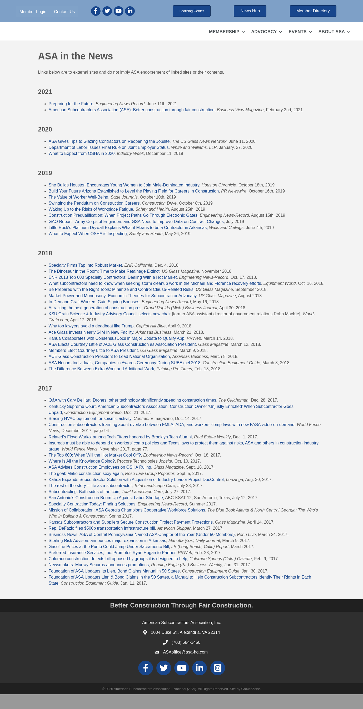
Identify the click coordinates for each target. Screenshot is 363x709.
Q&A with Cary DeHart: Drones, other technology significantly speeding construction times (132, 415)
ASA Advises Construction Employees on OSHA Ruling (100, 482)
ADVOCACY (264, 39)
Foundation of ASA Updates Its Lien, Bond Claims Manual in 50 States (114, 586)
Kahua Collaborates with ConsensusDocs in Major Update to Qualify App (117, 353)
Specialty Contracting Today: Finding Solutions (92, 518)
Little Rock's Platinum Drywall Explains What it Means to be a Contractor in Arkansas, (128, 242)
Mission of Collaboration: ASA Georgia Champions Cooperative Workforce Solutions (127, 525)
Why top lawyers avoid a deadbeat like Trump (91, 341)
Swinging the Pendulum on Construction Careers (94, 218)
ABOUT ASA (332, 39)
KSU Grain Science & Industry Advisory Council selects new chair (110, 329)
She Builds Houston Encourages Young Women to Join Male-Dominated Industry (124, 199)
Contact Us (64, 11)
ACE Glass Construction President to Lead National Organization (109, 371)
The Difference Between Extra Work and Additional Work (101, 383)
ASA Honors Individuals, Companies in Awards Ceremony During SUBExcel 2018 (125, 377)
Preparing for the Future (71, 118)
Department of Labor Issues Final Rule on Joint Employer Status (109, 162)
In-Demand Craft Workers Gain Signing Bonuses (94, 316)
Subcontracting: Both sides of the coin (84, 506)
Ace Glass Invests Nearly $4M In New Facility (91, 347)
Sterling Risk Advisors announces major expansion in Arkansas (107, 555)
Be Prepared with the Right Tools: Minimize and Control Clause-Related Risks (121, 304)
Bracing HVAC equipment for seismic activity (90, 433)
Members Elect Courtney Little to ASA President (93, 365)
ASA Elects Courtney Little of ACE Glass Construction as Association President (122, 359)
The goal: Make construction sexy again (86, 488)
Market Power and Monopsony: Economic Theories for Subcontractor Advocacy (122, 310)
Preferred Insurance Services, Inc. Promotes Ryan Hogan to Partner (112, 567)
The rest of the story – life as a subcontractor (90, 500)
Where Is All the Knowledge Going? (82, 476)
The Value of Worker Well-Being (78, 212)
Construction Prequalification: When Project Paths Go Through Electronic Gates (123, 230)
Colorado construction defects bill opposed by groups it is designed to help (118, 573)
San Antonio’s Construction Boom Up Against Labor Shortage (106, 512)
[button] (192, 11)
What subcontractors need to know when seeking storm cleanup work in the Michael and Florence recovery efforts (155, 298)
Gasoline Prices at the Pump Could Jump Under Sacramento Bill (109, 561)
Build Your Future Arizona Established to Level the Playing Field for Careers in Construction (134, 206)
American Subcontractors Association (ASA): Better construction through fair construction (132, 125)
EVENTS (298, 39)
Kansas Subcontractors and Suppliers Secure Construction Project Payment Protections (131, 537)
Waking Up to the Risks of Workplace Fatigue (91, 224)
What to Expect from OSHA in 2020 (82, 168)
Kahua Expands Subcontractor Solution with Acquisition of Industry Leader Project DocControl (136, 494)
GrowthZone (250, 704)
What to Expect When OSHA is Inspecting (88, 248)
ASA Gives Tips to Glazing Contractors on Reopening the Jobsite (109, 156)
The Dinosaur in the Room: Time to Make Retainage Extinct (104, 286)
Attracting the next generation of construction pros (95, 323)
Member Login (32, 11)
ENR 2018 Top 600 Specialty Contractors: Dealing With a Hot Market (113, 292)
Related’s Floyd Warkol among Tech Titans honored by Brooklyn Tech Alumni (120, 451)
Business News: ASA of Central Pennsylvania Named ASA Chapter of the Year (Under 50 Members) (142, 549)
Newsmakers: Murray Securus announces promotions (99, 580)
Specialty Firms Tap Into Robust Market (85, 280)
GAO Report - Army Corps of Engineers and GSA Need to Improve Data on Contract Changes (136, 236)
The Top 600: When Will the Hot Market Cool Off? (95, 470)
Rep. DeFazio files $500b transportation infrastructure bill (102, 543)
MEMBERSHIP (224, 39)
